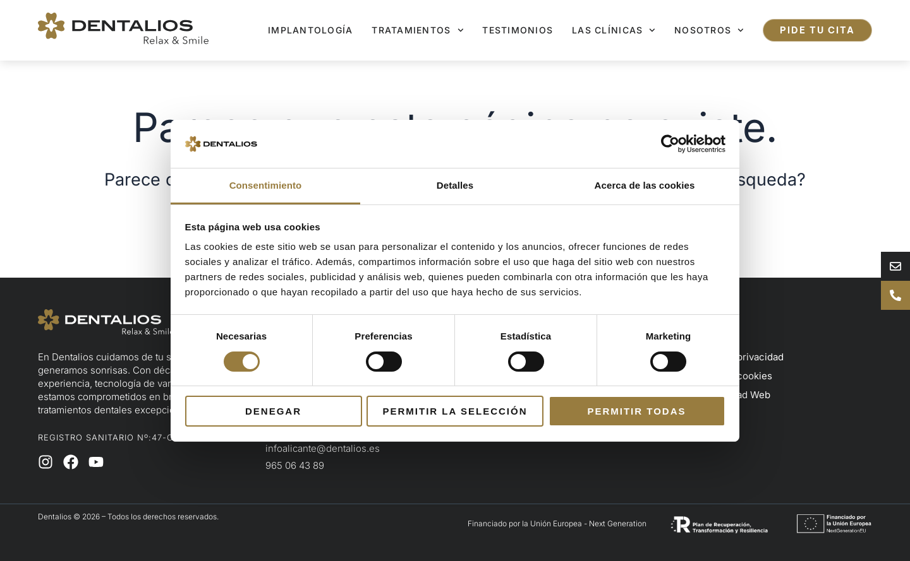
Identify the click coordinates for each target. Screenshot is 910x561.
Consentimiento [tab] (265, 185)
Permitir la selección (455, 411)
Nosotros (709, 30)
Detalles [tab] (455, 185)
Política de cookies (729, 376)
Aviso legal (711, 338)
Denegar (273, 411)
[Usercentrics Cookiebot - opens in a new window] (670, 143)
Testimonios (517, 30)
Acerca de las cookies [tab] (645, 185)
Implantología (310, 30)
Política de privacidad (735, 357)
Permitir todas (636, 411)
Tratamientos (417, 30)
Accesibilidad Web (728, 395)
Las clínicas (613, 30)
